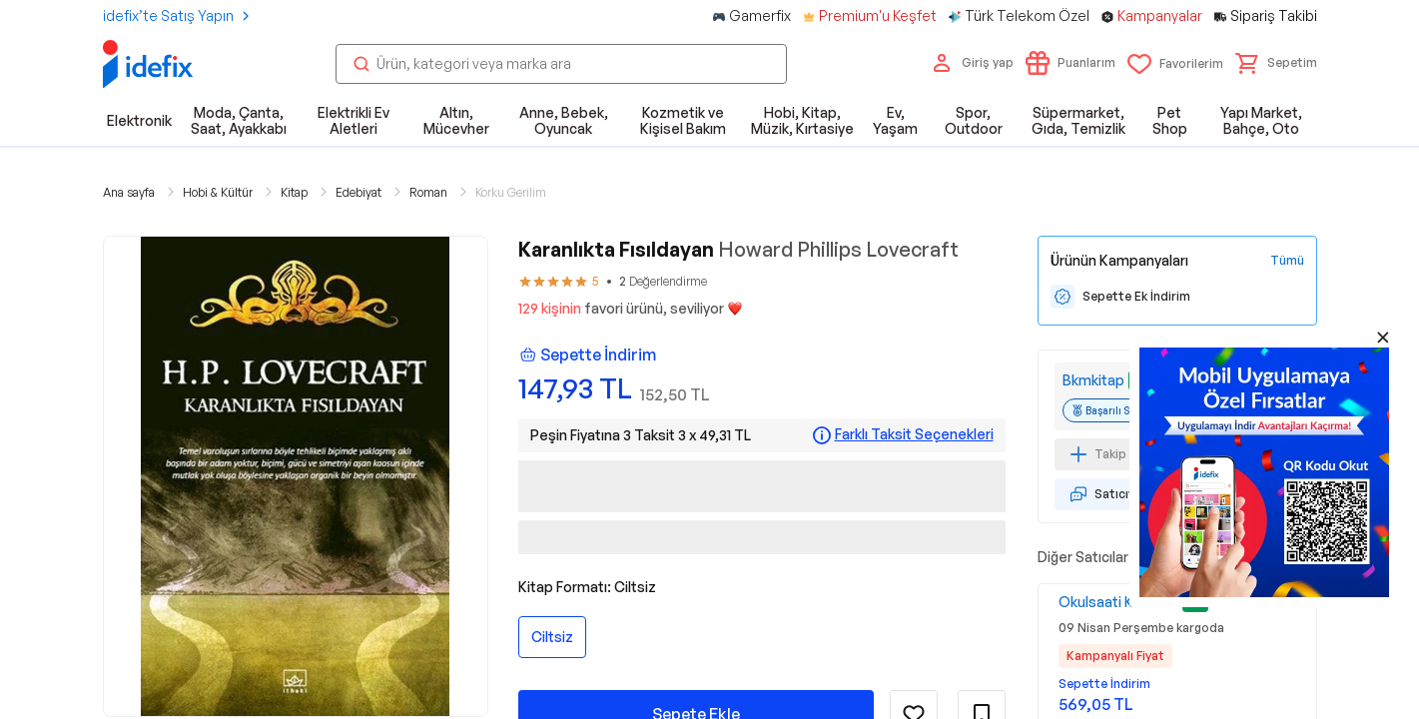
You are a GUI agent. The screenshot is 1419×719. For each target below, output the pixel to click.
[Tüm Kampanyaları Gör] (1287, 261)
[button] (1276, 63)
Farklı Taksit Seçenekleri (914, 434)
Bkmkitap (1093, 379)
